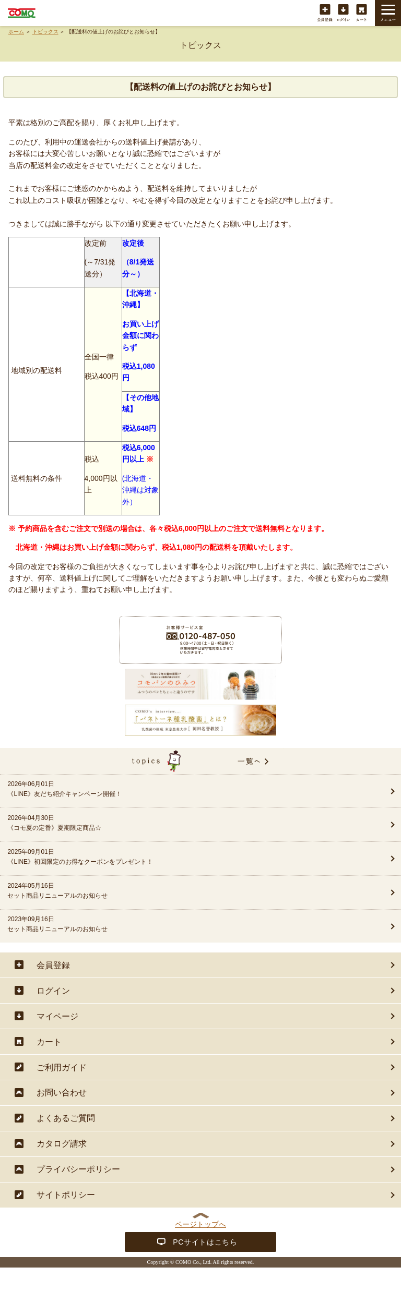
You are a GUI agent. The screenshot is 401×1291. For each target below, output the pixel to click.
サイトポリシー (66, 1194)
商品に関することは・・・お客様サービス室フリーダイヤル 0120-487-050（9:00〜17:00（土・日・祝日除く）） (200, 640)
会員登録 (325, 14)
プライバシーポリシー (78, 1169)
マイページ (57, 1016)
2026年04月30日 (181, 823)
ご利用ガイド (62, 1067)
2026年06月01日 (181, 789)
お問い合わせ (62, 1092)
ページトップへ (200, 1224)
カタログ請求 (62, 1143)
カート (361, 14)
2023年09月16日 (181, 924)
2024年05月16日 (181, 891)
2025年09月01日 (181, 857)
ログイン (343, 14)
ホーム (16, 31)
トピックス (45, 31)
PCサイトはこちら (205, 1242)
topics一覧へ (200, 761)
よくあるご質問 (66, 1118)
